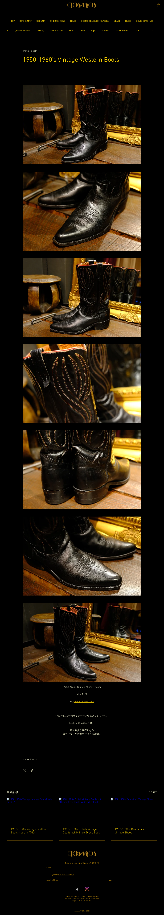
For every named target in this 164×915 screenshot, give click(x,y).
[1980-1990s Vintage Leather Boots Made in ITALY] (30, 811)
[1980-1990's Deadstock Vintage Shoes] (134, 811)
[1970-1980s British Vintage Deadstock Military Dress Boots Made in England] (82, 811)
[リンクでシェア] (32, 770)
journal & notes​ (23, 30)
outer (82, 30)
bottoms (105, 30)
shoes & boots (123, 30)
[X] (77, 889)
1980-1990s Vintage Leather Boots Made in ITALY (28, 831)
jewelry (40, 30)
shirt (71, 30)
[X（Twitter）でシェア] (24, 770)
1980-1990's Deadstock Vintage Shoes (129, 831)
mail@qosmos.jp (92, 896)
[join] (110, 880)
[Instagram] (87, 889)
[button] (158, 5)
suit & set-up (56, 30)
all (8, 30)
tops (93, 30)
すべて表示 (151, 792)
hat (137, 30)
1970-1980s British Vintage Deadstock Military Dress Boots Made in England (82, 831)
